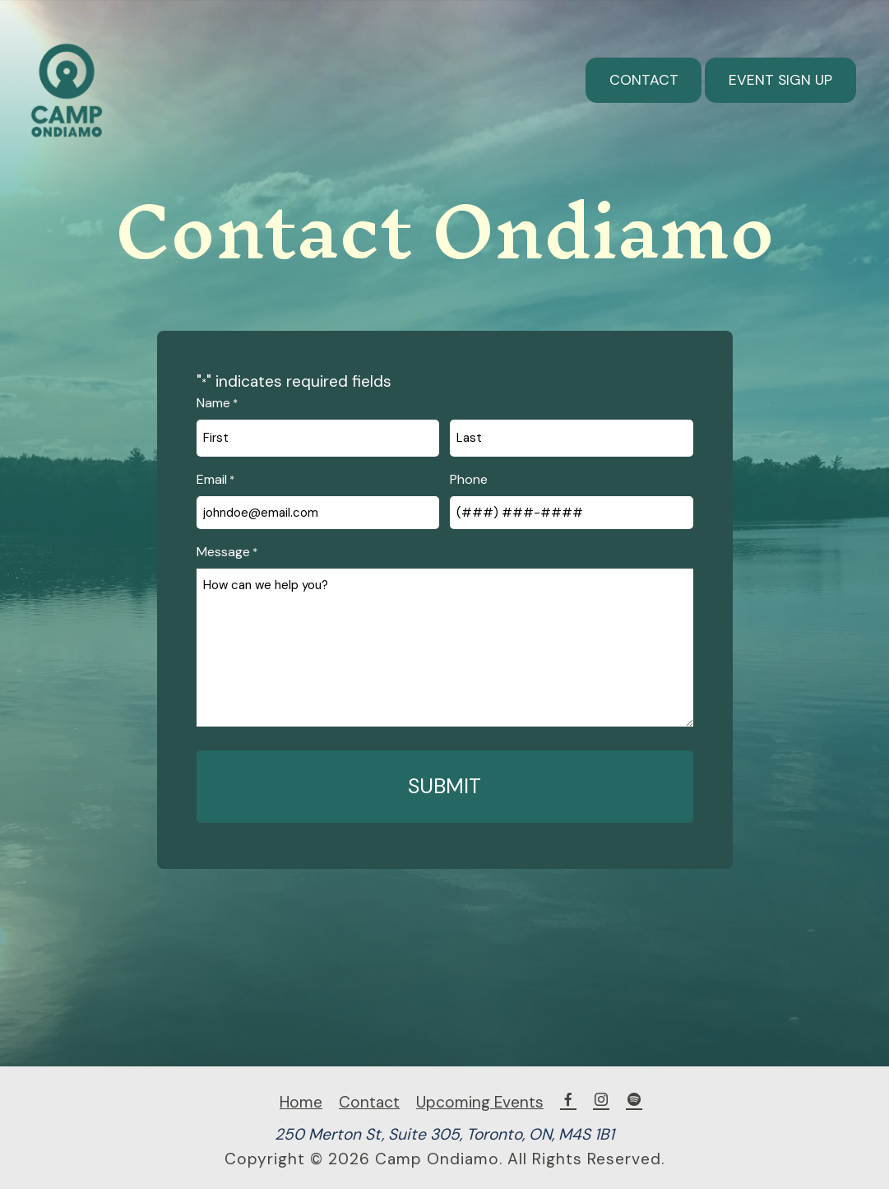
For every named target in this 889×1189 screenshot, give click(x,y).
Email (215, 480)
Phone (469, 479)
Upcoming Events (480, 1102)
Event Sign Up (780, 80)
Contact (643, 80)
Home (301, 1102)
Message (227, 552)
